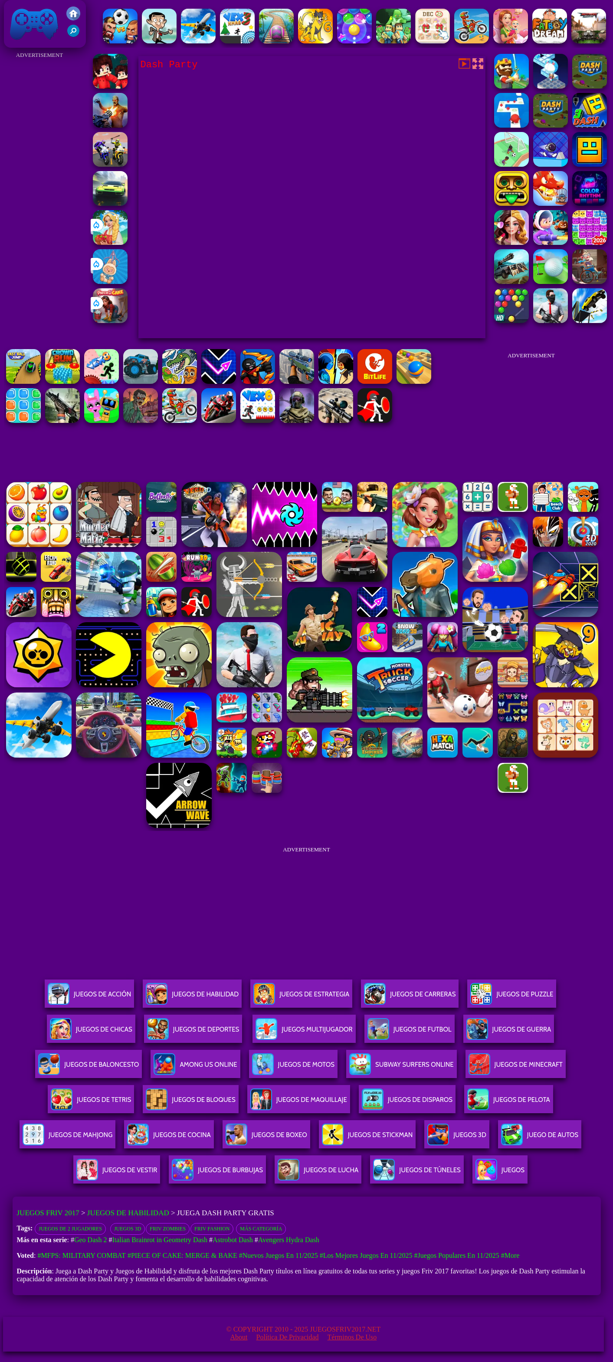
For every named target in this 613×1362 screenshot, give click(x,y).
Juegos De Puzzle (511, 997)
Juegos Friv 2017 (34, 23)
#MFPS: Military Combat (81, 1255)
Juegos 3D (127, 1229)
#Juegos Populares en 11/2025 (456, 1255)
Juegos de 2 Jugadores (70, 1229)
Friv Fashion (211, 1229)
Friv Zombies (168, 1229)
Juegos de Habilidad (128, 1213)
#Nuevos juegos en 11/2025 (278, 1255)
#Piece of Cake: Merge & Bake (182, 1255)
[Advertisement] (39, 191)
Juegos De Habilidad (192, 997)
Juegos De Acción (89, 997)
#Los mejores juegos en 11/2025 (366, 1255)
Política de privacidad (287, 1337)
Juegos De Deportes (193, 1033)
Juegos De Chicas (91, 1033)
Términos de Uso (352, 1337)
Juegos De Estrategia (301, 997)
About (239, 1337)
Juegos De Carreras (410, 997)
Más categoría (261, 1229)
